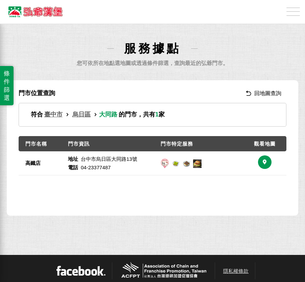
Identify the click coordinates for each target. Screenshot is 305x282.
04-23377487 (96, 167)
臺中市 (53, 114)
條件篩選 (7, 85)
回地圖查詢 (263, 93)
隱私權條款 (236, 271)
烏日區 (81, 114)
